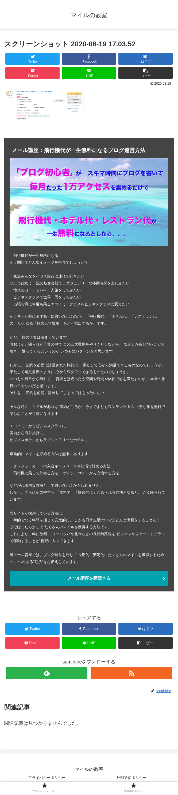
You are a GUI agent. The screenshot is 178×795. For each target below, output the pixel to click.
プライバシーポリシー (46, 777)
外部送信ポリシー (131, 777)
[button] (145, 73)
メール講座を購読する (89, 578)
